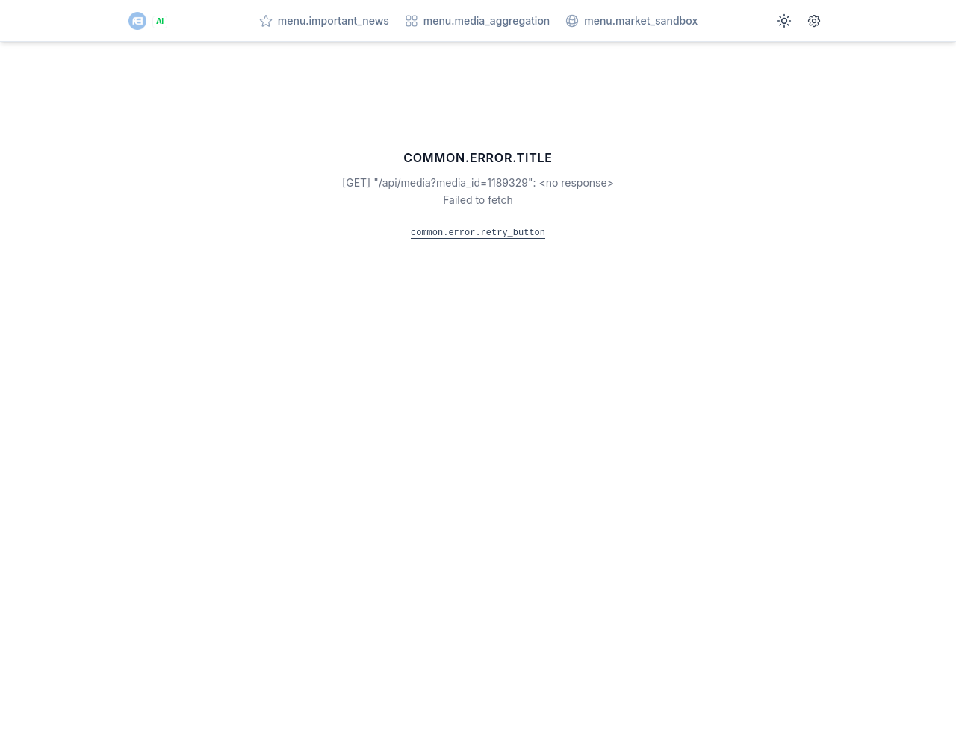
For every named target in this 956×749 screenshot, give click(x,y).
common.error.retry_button (478, 233)
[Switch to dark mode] (784, 21)
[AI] (147, 21)
